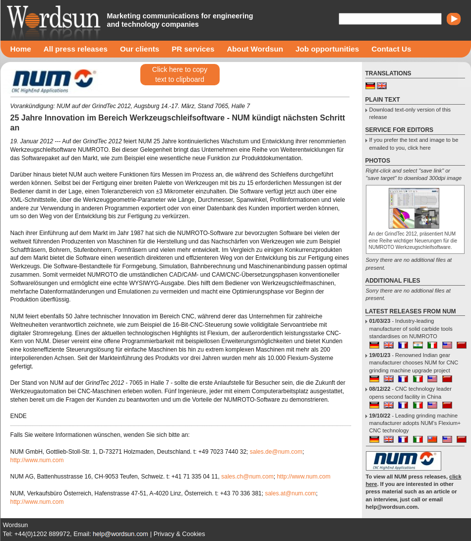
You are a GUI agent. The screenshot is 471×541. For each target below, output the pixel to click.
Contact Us (391, 49)
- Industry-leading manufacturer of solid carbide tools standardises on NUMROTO (411, 328)
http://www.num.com (37, 460)
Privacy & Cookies (179, 534)
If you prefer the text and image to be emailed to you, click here (414, 143)
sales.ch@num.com (247, 476)
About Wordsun (255, 49)
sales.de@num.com (276, 451)
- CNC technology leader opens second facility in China (410, 392)
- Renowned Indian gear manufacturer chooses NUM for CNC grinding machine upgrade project (414, 362)
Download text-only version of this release (410, 113)
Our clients (139, 49)
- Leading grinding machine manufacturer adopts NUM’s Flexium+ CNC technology (415, 423)
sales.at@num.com (290, 493)
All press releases (76, 49)
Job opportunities (327, 49)
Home (20, 49)
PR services (193, 49)
